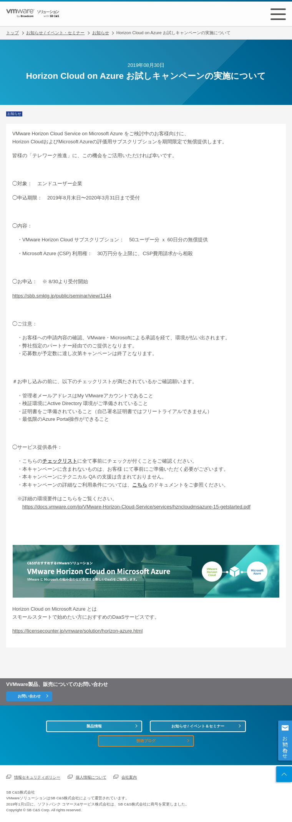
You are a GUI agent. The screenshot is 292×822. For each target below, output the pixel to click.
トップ (12, 32)
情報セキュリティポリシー (37, 777)
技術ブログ (146, 741)
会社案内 (129, 777)
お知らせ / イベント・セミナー (55, 32)
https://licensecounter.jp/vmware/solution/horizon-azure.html (77, 631)
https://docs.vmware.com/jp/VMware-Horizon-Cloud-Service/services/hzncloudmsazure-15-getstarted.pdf (136, 507)
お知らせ (100, 32)
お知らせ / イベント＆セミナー (197, 726)
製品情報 (94, 726)
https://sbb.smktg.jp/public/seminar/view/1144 (61, 296)
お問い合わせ (285, 744)
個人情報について (91, 777)
